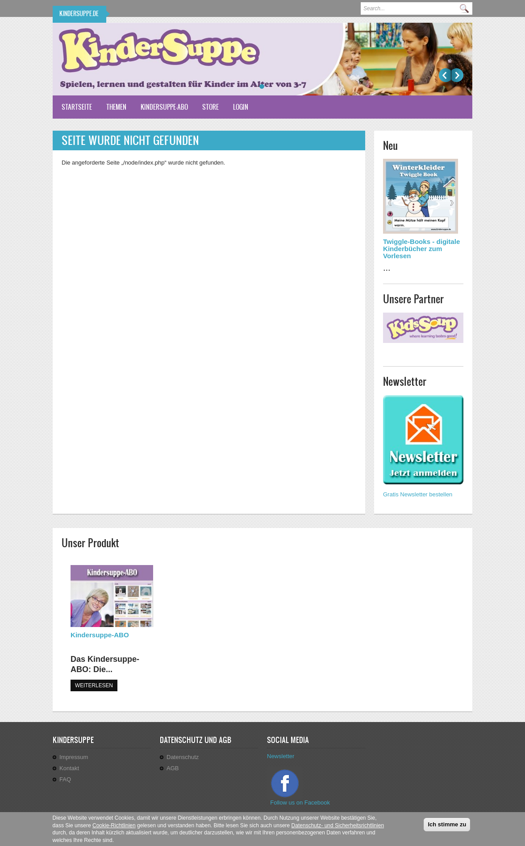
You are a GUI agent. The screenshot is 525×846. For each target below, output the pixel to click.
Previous (445, 75)
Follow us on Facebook (300, 802)
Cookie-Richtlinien (114, 827)
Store (210, 106)
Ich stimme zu (447, 825)
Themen (116, 106)
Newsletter (280, 756)
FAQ (65, 779)
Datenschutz (183, 757)
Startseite (77, 106)
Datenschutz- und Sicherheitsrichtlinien (338, 827)
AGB (173, 768)
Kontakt (69, 768)
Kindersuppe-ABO (164, 106)
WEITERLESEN (94, 685)
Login (240, 106)
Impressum (73, 757)
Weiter (457, 75)
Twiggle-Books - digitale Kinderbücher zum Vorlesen (421, 249)
